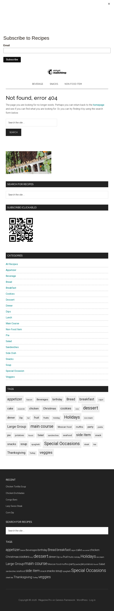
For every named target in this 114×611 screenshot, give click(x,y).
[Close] (109, 4)
